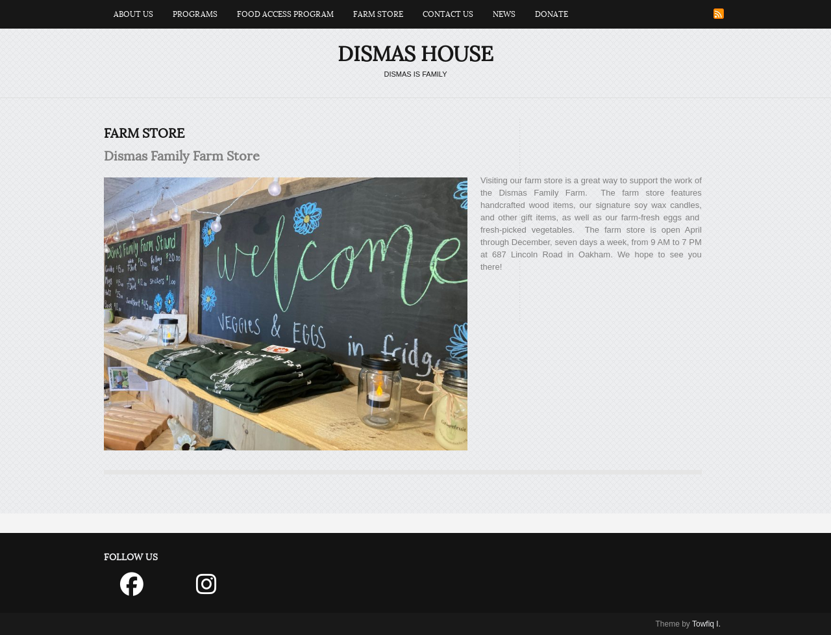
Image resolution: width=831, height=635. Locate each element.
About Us (133, 14)
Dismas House (415, 54)
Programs (195, 14)
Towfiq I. (706, 624)
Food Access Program (285, 14)
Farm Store (378, 14)
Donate (551, 14)
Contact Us (448, 14)
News (504, 14)
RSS (718, 13)
